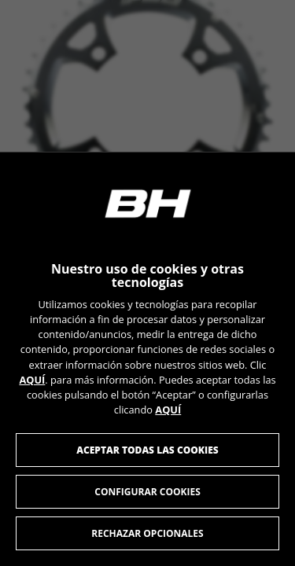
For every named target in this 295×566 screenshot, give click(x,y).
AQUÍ (32, 379)
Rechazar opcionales (147, 533)
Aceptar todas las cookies (147, 450)
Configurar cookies (147, 491)
